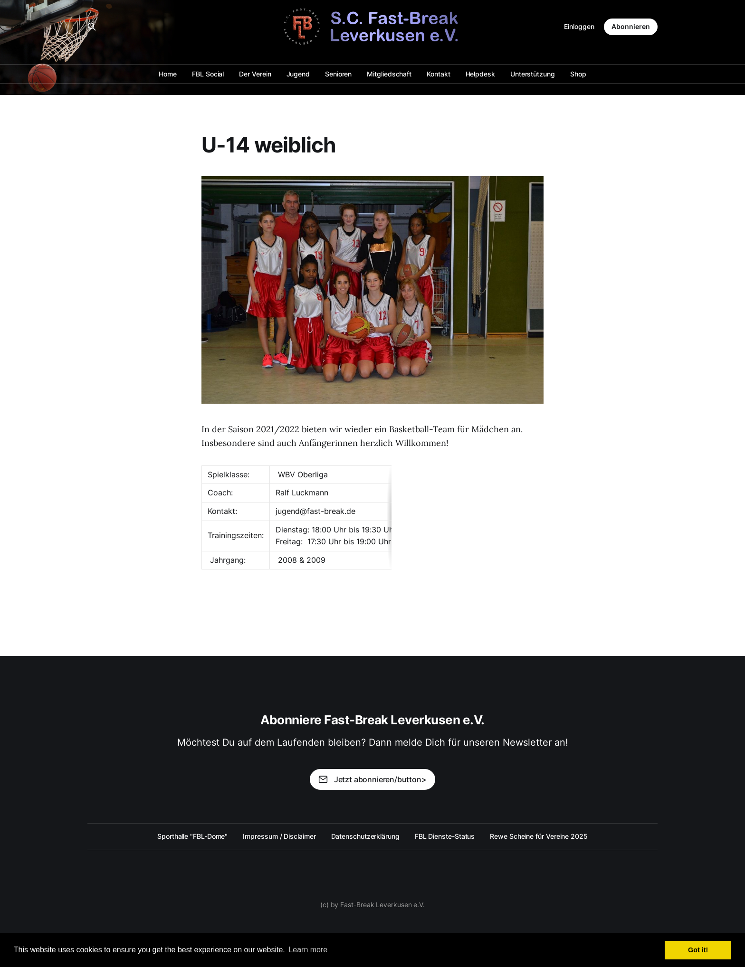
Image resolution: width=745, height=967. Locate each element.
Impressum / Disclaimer (279, 836)
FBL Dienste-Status (445, 836)
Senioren (338, 74)
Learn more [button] (307, 950)
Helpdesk (480, 74)
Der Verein (255, 74)
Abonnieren (630, 26)
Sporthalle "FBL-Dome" (192, 836)
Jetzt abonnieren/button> (372, 779)
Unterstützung (532, 74)
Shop (578, 74)
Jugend (298, 74)
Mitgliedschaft (389, 74)
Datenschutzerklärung (365, 836)
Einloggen (579, 26)
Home (168, 74)
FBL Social (208, 74)
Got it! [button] (698, 950)
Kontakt (438, 74)
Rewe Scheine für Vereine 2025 (539, 836)
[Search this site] (92, 26)
